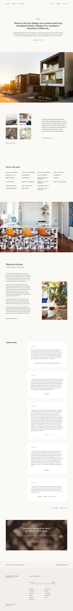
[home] (36, 3)
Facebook (47, 595)
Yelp (46, 597)
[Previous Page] (54, 508)
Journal (58, 3)
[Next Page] (63, 508)
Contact (65, 3)
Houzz (46, 591)
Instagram (48, 589)
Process (21, 3)
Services (14, 3)
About (52, 3)
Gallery (7, 3)
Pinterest (47, 593)
